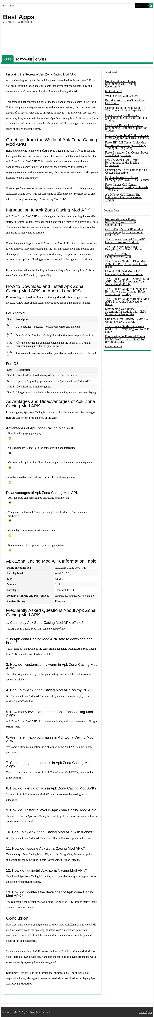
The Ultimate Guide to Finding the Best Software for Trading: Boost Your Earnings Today (126, 291)
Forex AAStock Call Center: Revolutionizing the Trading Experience (122, 162)
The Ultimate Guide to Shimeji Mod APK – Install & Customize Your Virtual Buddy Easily (127, 281)
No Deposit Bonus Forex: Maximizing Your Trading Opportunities (120, 83)
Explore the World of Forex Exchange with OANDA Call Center (127, 179)
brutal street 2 (113, 91)
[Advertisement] (96, 32)
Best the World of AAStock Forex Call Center (125, 102)
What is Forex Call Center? (121, 95)
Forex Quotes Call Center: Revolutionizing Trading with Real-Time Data (126, 187)
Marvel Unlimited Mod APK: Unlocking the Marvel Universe (124, 273)
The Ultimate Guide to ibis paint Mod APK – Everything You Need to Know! (127, 329)
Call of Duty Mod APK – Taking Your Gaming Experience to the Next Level (125, 232)
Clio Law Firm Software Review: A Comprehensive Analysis (126, 320)
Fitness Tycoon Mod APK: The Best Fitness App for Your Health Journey (127, 136)
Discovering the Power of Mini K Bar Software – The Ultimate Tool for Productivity (125, 339)
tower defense (113, 346)
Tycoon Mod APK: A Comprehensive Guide (118, 255)
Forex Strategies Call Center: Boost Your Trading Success (126, 154)
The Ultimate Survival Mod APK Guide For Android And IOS (125, 241)
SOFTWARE (23, 59)
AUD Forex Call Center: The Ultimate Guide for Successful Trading (123, 197)
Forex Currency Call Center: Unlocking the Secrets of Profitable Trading (126, 117)
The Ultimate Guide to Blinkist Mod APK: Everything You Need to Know (127, 301)
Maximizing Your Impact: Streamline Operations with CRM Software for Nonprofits (125, 311)
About (4, 5)
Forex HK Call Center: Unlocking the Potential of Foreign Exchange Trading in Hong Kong (125, 145)
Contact (11, 5)
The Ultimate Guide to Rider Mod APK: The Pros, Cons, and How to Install (126, 264)
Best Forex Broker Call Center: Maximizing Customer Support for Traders (126, 127)
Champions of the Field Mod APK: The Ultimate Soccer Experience (126, 109)
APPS (8, 59)
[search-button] (151, 5)
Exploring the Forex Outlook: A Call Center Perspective (127, 171)
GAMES (40, 59)
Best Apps (18, 17)
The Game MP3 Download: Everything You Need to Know (123, 248)
